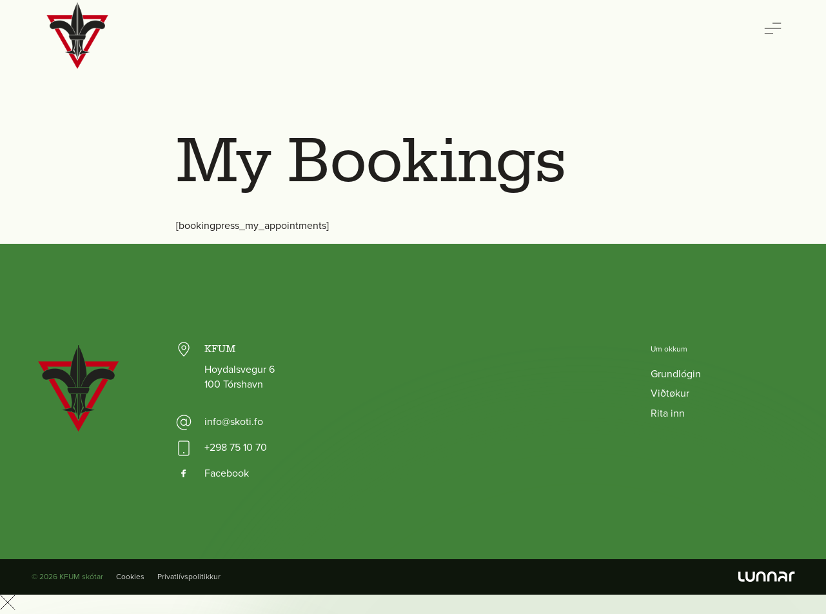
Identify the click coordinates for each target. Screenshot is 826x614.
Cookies (130, 576)
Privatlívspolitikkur (189, 576)
